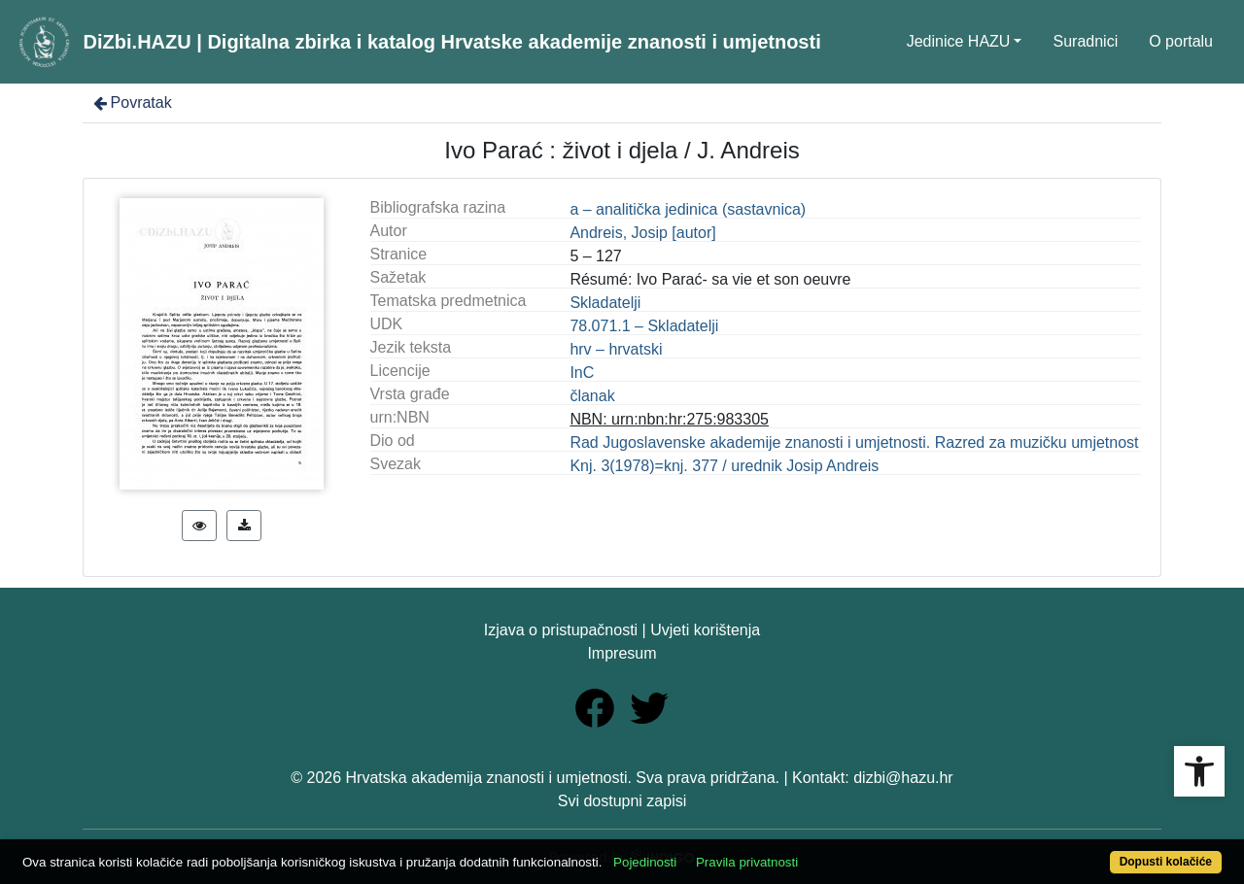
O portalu (1181, 41)
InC (582, 372)
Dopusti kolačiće (1166, 861)
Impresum (621, 653)
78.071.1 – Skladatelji (644, 326)
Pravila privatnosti (747, 862)
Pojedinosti (644, 862)
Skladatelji (605, 302)
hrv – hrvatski (616, 349)
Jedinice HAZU (959, 41)
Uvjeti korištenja (705, 630)
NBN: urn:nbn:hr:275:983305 (669, 419)
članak (592, 396)
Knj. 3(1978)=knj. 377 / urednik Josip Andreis (724, 466)
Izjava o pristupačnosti (561, 630)
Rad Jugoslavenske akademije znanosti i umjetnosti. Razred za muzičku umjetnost (854, 442)
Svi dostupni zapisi (622, 801)
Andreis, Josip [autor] (642, 232)
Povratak (131, 102)
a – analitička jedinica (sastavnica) (688, 209)
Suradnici (1085, 41)
